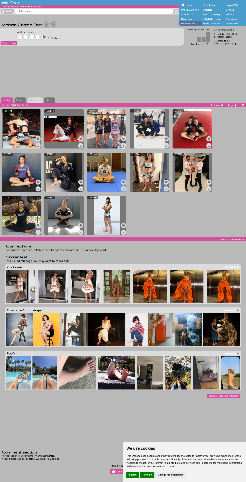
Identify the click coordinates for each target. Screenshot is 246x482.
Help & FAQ (232, 5)
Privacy (230, 14)
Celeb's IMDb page (224, 29)
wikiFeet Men (188, 23)
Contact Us (232, 23)
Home (189, 5)
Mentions (186, 19)
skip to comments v (232, 239)
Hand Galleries (211, 23)
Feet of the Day (212, 14)
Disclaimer (232, 19)
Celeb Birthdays (212, 19)
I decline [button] (147, 474)
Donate (230, 10)
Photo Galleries (190, 10)
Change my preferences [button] (170, 474)
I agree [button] (132, 474)
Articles (207, 10)
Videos (185, 14)
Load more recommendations (223, 396)
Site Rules (209, 5)
